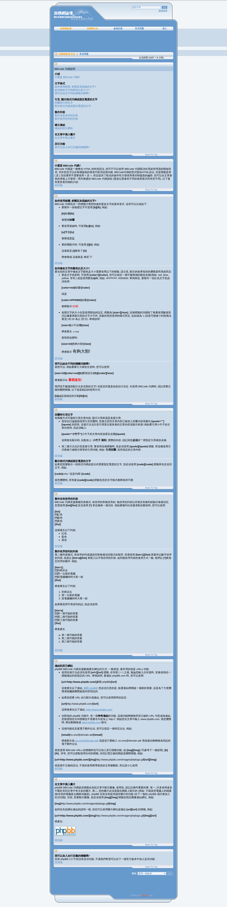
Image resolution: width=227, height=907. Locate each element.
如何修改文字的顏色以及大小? (72, 89)
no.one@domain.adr (87, 740)
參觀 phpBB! (91, 688)
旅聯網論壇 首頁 (67, 54)
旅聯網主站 (92, 28)
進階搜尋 (163, 10)
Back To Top (151, 154)
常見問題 (139, 28)
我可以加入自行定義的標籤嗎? (72, 147)
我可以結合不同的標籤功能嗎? (72, 93)
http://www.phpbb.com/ (99, 709)
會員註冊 (118, 28)
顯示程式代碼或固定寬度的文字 (73, 105)
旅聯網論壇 (65, 28)
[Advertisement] (113, 41)
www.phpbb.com (91, 722)
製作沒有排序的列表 (66, 115)
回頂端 (58, 185)
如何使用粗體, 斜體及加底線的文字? (75, 86)
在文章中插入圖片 (65, 137)
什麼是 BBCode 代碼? (67, 77)
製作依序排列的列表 (66, 118)
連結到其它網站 (64, 128)
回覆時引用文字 (64, 102)
